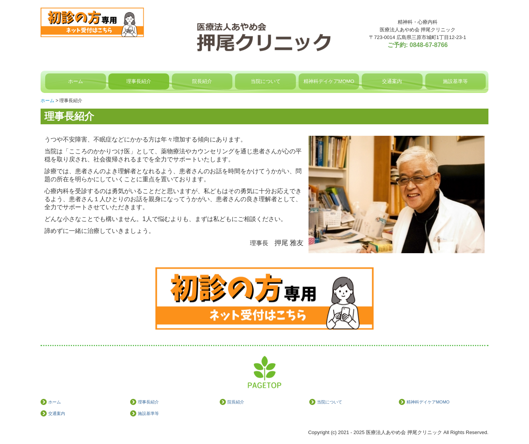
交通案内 (392, 81)
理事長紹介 (138, 81)
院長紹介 (202, 81)
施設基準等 (455, 81)
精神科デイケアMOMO (329, 81)
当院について (266, 81)
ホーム (75, 81)
